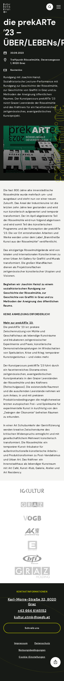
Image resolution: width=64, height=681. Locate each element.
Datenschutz (42, 643)
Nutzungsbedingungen (32, 650)
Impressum (21, 643)
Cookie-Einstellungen (32, 657)
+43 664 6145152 (32, 610)
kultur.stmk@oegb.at (32, 617)
